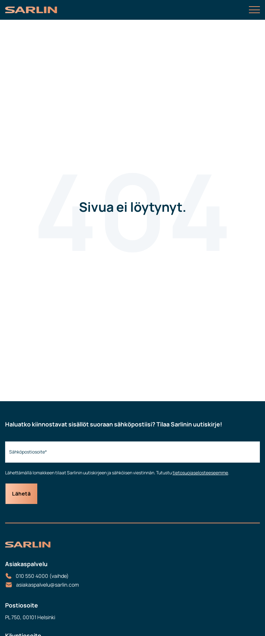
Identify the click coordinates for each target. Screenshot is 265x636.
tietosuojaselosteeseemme (200, 473)
